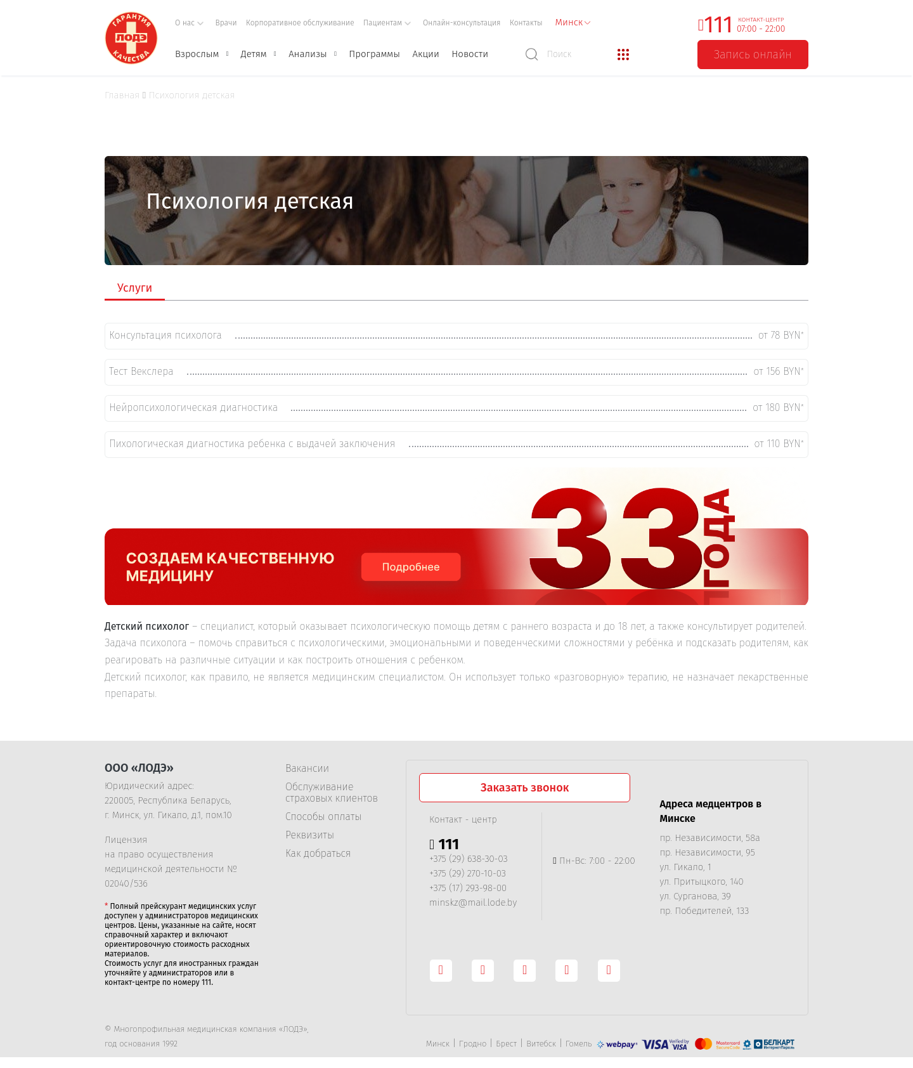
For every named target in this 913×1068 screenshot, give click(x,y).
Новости (469, 54)
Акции (425, 54)
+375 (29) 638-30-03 (468, 855)
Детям (254, 54)
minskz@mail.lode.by (473, 898)
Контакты (526, 22)
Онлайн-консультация (462, 22)
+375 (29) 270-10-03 (467, 869)
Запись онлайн (753, 55)
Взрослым (197, 54)
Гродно (472, 1040)
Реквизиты (309, 831)
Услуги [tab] (134, 288)
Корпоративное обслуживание (300, 22)
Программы (374, 54)
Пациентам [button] (387, 22)
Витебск (541, 1040)
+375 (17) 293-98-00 (468, 884)
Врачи (226, 22)
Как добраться (318, 850)
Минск (438, 1040)
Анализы (307, 54)
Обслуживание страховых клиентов (331, 789)
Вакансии (307, 765)
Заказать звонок (525, 784)
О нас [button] (189, 22)
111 (718, 25)
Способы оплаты (323, 813)
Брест (506, 1040)
